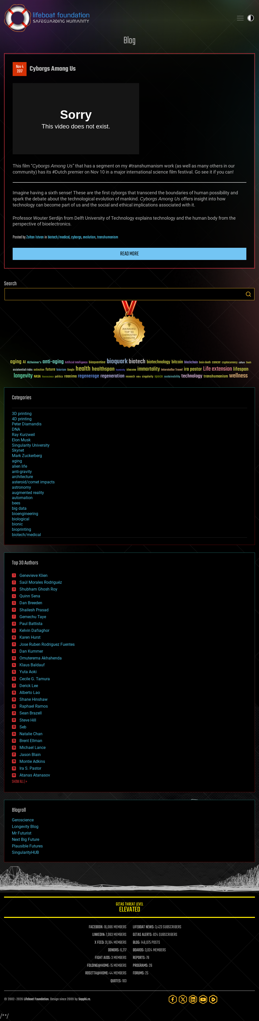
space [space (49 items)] (159, 376)
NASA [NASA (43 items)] (37, 377)
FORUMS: (138, 973)
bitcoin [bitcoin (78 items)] (177, 362)
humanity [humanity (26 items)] (120, 370)
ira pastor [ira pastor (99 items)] (193, 369)
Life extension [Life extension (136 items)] (217, 369)
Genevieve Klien (33, 575)
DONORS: (113, 950)
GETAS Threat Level (129, 908)
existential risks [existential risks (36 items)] (22, 370)
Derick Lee (28, 685)
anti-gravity (22, 471)
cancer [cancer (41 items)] (216, 363)
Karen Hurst (29, 637)
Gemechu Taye (32, 616)
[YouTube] (203, 999)
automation (22, 497)
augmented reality (28, 492)
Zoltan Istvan (35, 237)
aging (17, 461)
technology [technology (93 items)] (191, 376)
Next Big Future (25, 839)
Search (248, 294)
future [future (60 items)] (50, 369)
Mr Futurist (21, 833)
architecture (22, 476)
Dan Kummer (31, 651)
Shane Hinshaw (33, 699)
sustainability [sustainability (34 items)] (172, 377)
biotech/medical (59, 237)
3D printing (22, 413)
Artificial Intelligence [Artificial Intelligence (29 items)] (76, 362)
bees (16, 503)
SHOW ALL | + (19, 782)
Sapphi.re (84, 999)
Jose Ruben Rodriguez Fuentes (47, 644)
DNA (16, 429)
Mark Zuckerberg (27, 455)
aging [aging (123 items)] (15, 362)
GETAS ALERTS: (142, 935)
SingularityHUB (25, 852)
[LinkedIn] (193, 999)
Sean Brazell (30, 713)
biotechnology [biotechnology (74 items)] (158, 362)
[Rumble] (213, 999)
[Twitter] (183, 999)
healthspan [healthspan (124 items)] (103, 369)
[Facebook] (173, 999)
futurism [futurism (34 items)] (61, 370)
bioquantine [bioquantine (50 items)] (97, 362)
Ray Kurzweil (23, 434)
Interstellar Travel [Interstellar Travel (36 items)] (172, 370)
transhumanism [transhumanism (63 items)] (216, 376)
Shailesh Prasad (34, 610)
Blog (129, 41)
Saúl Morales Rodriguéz (40, 582)
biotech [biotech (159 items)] (137, 361)
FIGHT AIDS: (103, 958)
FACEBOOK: (96, 927)
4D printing (22, 419)
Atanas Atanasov (34, 775)
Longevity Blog (25, 826)
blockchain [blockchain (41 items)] (191, 363)
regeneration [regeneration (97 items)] (112, 376)
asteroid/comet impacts (33, 482)
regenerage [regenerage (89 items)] (88, 376)
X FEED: (99, 942)
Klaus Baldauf (32, 665)
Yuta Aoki (28, 671)
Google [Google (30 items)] (70, 370)
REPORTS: (139, 958)
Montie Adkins (32, 761)
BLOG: (136, 942)
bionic (17, 524)
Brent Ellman (30, 740)
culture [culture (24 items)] (242, 362)
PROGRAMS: (140, 965)
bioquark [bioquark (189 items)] (117, 361)
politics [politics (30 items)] (59, 377)
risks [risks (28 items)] (138, 376)
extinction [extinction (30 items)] (39, 370)
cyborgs (76, 237)
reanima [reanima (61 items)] (70, 376)
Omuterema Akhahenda (40, 658)
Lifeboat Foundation (36, 999)
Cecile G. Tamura (34, 678)
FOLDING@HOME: (98, 965)
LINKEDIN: (98, 935)
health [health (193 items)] (83, 369)
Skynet (18, 450)
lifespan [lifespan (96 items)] (240, 369)
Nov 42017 (20, 69)
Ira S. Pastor (30, 768)
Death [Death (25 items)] (248, 362)
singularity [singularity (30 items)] (147, 377)
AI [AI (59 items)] (24, 362)
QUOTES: (116, 981)
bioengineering (25, 513)
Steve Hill (27, 720)
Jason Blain (30, 754)
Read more (129, 254)
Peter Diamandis (26, 424)
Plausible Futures (27, 846)
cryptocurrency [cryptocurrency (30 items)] (230, 362)
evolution (89, 237)
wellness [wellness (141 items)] (238, 376)
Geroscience (23, 820)
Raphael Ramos (33, 706)
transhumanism (107, 237)
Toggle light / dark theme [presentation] (250, 18)
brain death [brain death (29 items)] (205, 362)
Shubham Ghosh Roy (38, 589)
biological (20, 519)
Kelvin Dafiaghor (34, 630)
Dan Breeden (30, 602)
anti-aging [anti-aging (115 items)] (53, 362)
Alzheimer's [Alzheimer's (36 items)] (34, 363)
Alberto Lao (29, 692)
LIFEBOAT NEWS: (143, 927)
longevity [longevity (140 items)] (23, 376)
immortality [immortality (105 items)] (148, 369)
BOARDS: (138, 950)
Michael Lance (32, 747)
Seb (22, 727)
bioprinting (21, 529)
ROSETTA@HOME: (97, 973)
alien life (19, 466)
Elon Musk (21, 440)
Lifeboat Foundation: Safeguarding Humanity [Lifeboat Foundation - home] (117, 18)
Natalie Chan (30, 733)
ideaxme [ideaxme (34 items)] (131, 370)
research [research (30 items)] (130, 377)
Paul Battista (30, 623)
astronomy (21, 487)
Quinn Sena (29, 596)
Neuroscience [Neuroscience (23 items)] (48, 377)
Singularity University (31, 445)
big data (19, 508)
